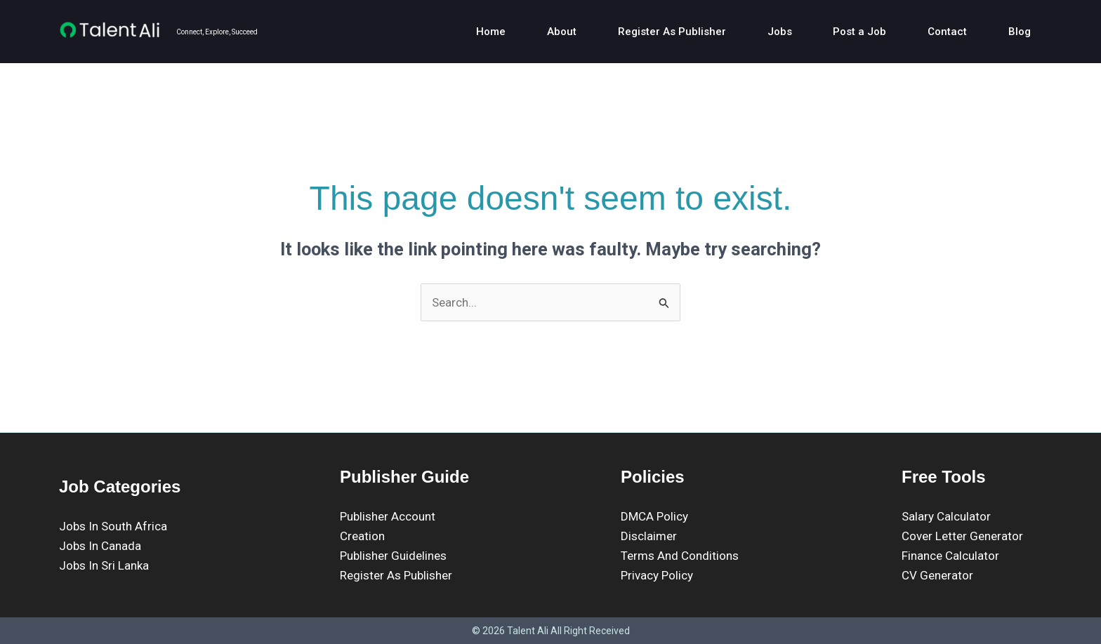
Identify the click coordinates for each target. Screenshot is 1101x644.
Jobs (767, 31)
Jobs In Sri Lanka (104, 565)
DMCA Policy (654, 516)
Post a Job (851, 31)
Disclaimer (649, 536)
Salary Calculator (946, 516)
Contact (943, 31)
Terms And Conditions (680, 556)
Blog (1020, 31)
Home (465, 31)
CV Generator (937, 575)
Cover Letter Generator (962, 536)
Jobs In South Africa (113, 526)
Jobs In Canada (100, 546)
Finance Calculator (950, 556)
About (540, 31)
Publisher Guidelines (393, 556)
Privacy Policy (657, 575)
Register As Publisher (655, 31)
